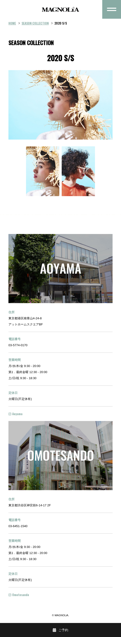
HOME (12, 23)
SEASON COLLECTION (35, 23)
